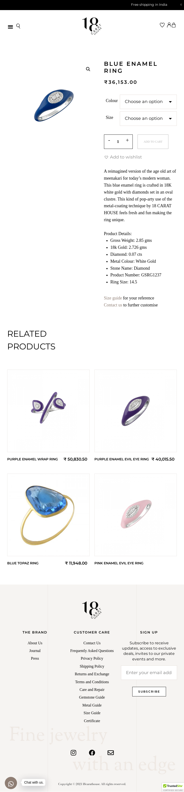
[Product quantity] (118, 142)
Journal (34, 651)
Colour (112, 100)
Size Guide (92, 713)
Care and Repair (92, 690)
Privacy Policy (92, 659)
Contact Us (92, 643)
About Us (35, 643)
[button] (10, 26)
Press (35, 659)
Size (109, 117)
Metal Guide (92, 705)
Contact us (113, 305)
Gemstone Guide (92, 697)
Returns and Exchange (92, 674)
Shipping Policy (92, 666)
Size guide (113, 298)
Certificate (92, 721)
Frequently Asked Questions (92, 651)
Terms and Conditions (92, 682)
